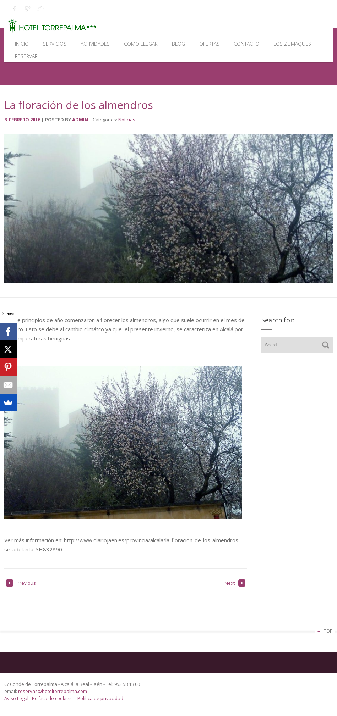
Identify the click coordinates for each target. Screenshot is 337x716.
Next (235, 583)
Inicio (22, 43)
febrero (19, 119)
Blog (178, 43)
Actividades (95, 43)
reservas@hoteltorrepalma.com (53, 691)
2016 (35, 119)
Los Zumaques (292, 43)
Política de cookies (52, 698)
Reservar (26, 56)
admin (80, 119)
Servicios (54, 43)
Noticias (126, 119)
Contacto (246, 43)
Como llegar (141, 43)
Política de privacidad (100, 698)
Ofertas (209, 43)
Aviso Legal (16, 698)
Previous (21, 583)
